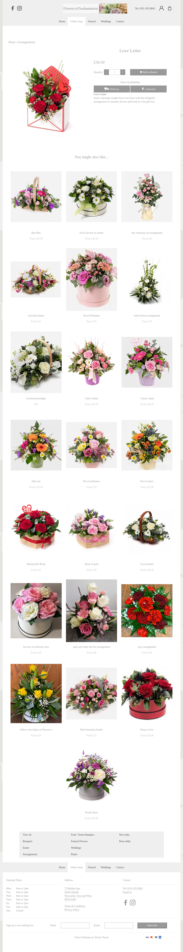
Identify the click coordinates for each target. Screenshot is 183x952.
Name (53, 925)
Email (97, 925)
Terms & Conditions (74, 906)
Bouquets (27, 841)
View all (27, 834)
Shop (11, 42)
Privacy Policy (71, 909)
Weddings (76, 847)
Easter (26, 847)
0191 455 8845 (147, 8)
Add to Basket (148, 72)
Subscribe (152, 925)
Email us (127, 892)
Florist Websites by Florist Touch (91, 937)
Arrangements (26, 42)
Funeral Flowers (79, 841)
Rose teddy (125, 841)
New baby (124, 834)
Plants (74, 854)
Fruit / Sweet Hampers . (83, 834)
